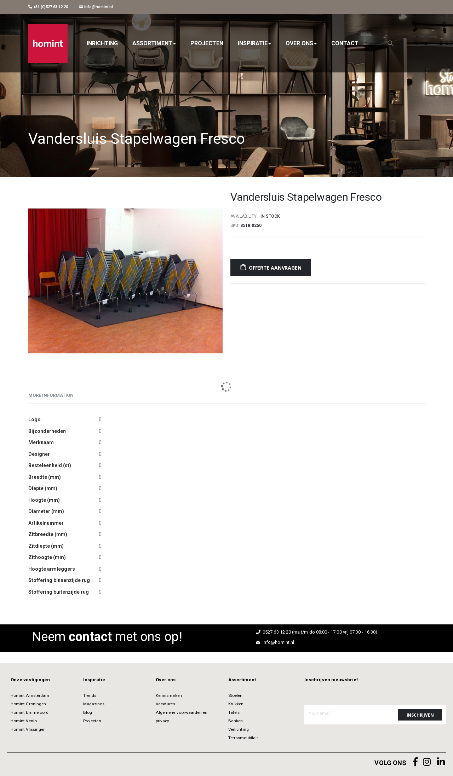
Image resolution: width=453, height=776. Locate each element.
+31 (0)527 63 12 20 (48, 7)
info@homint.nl (96, 7)
